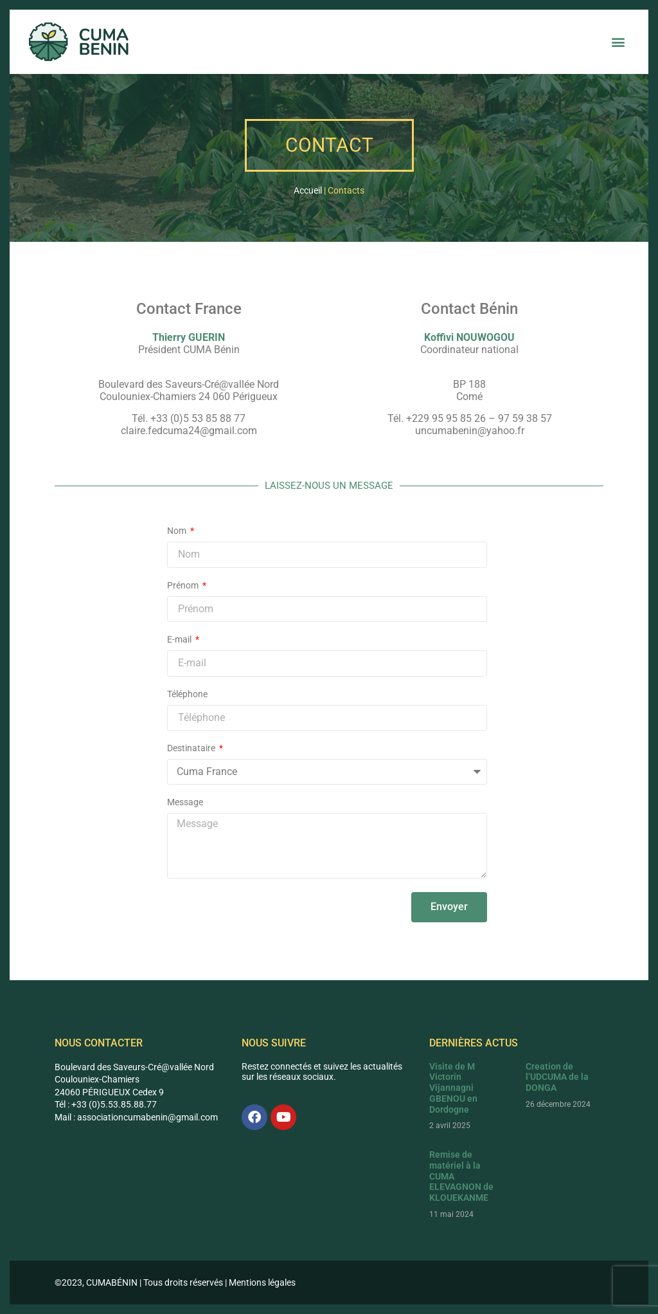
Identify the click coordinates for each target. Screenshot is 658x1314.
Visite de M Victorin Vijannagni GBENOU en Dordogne (453, 1088)
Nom (177, 531)
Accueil (308, 190)
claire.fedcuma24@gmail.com (189, 430)
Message (185, 802)
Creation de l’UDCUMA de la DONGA (557, 1077)
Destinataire (192, 748)
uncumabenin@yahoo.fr (469, 430)
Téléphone (187, 694)
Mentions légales (262, 1282)
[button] (618, 42)
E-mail (180, 639)
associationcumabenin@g (129, 1117)
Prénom (183, 585)
